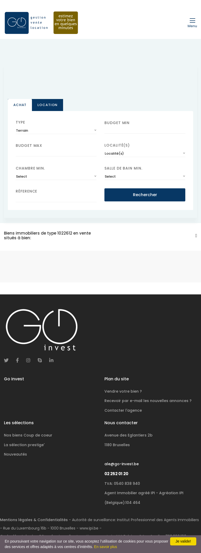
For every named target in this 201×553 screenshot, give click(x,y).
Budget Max (29, 145)
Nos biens (28, 435)
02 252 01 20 (116, 473)
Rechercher (145, 195)
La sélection (24, 444)
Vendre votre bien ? (123, 391)
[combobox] (56, 130)
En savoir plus (105, 547)
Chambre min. (30, 168)
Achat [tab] (19, 104)
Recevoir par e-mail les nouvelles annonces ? (148, 400)
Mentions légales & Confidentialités (34, 519)
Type (20, 122)
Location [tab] (47, 104)
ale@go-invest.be (121, 464)
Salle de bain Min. (123, 168)
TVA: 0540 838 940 (122, 483)
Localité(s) (117, 145)
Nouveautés (15, 454)
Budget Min (117, 122)
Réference (26, 191)
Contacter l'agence (123, 410)
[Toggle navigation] (192, 22)
